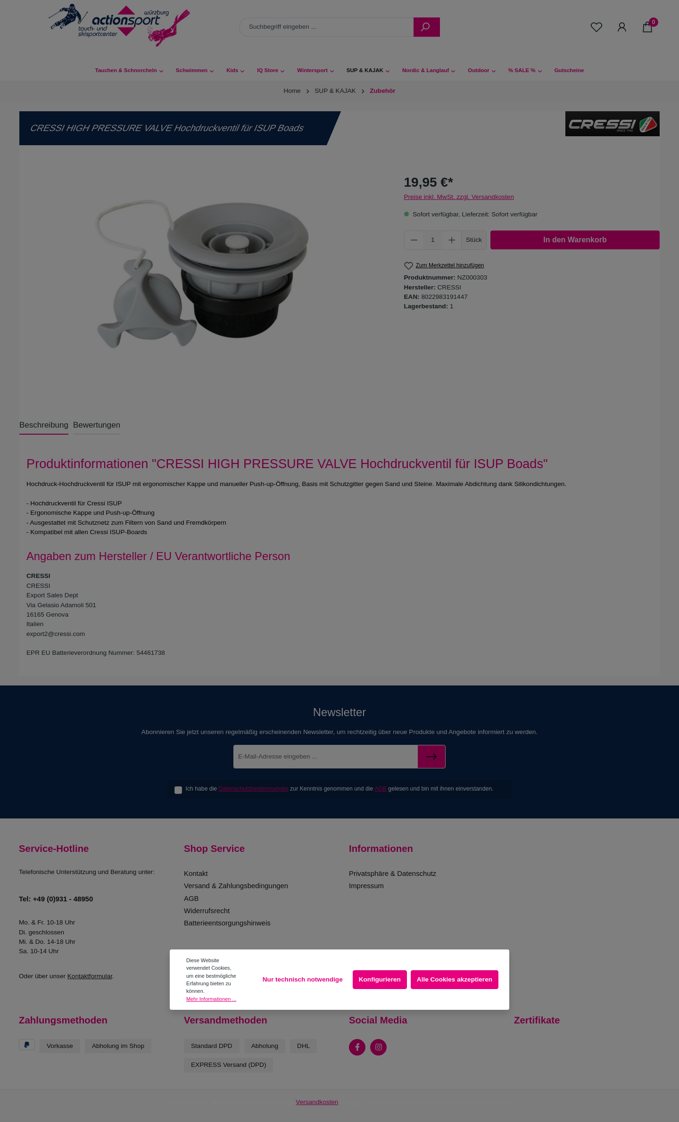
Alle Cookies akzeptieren (454, 979)
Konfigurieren (380, 979)
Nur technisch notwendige (303, 979)
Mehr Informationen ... (211, 999)
